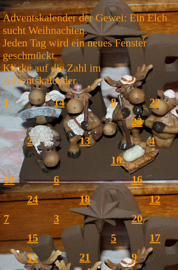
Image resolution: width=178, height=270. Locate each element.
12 (155, 199)
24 (32, 199)
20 (137, 218)
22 (155, 102)
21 (84, 257)
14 (59, 102)
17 (155, 238)
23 (137, 121)
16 (137, 179)
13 (84, 141)
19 (9, 179)
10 (116, 160)
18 (84, 199)
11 (32, 257)
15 (32, 238)
